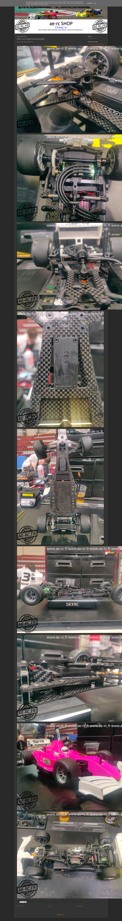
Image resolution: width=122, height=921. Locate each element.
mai (91, 80)
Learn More (89, 3)
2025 (90, 60)
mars (91, 84)
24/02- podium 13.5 (93, 87)
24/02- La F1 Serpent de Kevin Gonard (97, 92)
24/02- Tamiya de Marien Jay (95, 95)
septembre (92, 75)
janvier (91, 112)
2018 (90, 114)
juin (91, 78)
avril (91, 82)
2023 (90, 63)
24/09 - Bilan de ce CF (93, 46)
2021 (90, 67)
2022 (90, 65)
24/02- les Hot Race (94, 93)
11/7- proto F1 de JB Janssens (95, 48)
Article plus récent (20, 906)
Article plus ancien (79, 906)
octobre (91, 73)
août (91, 77)
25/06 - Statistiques (92, 53)
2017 (90, 116)
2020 (90, 69)
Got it (95, 3)
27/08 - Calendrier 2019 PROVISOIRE (96, 44)
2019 (90, 70)
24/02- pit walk (93, 99)
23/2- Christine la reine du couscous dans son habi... (97, 104)
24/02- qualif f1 (93, 90)
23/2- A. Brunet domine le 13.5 (96, 106)
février (91, 85)
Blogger (63, 914)
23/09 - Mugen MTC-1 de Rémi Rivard (96, 50)
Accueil (50, 906)
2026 (90, 58)
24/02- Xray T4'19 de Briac (95, 97)
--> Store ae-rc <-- (92, 38)
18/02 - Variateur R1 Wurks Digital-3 (97, 110)
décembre (92, 72)
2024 (90, 62)
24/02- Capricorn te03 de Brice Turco (97, 88)
